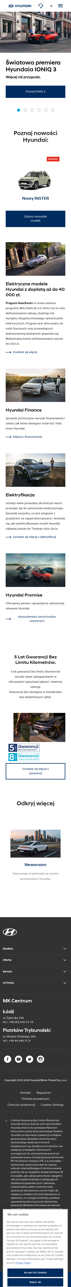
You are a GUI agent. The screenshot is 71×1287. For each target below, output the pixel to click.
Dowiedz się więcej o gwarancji (35, 771)
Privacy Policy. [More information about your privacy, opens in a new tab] (23, 1271)
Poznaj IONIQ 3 (35, 91)
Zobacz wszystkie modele (35, 219)
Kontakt (25, 1093)
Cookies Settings (52, 1105)
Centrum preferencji (21, 1105)
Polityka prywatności (35, 1099)
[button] (18, 110)
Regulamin (44, 1093)
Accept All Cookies (35, 1281)
